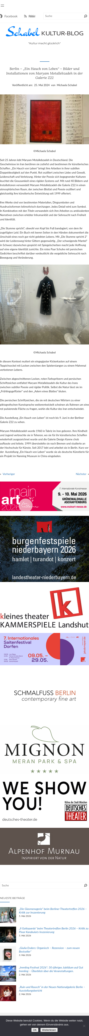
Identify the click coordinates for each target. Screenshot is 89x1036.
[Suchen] (85, 16)
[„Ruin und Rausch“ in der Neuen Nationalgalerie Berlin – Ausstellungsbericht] (8, 993)
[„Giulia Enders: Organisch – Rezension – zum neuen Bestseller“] (8, 954)
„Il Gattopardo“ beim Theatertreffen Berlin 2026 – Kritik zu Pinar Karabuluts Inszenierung (53, 930)
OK (35, 1029)
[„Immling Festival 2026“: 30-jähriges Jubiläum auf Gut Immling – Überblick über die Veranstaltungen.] (8, 974)
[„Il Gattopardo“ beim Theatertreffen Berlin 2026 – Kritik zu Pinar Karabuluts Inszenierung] (8, 935)
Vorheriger (9, 474)
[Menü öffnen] (2, 5)
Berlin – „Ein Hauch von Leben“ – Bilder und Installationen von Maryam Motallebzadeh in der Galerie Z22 (44, 73)
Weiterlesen (49, 1029)
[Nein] (84, 1026)
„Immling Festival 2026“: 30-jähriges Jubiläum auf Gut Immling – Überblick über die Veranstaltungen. (51, 969)
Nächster (81, 474)
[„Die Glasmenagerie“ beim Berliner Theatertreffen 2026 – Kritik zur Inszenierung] (8, 915)
